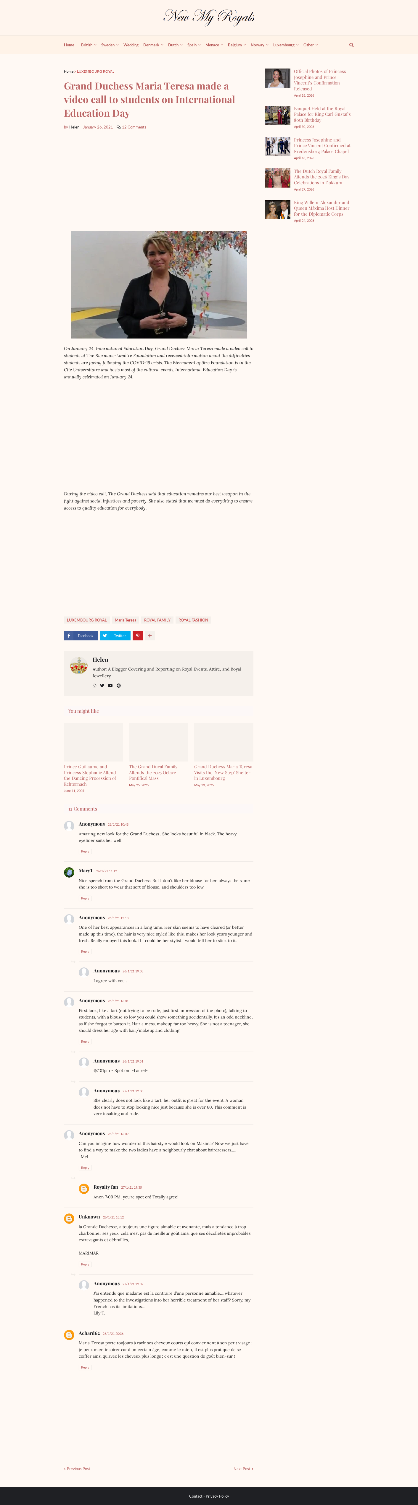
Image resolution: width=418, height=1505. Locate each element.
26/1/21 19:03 (133, 971)
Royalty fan (106, 1187)
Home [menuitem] (69, 45)
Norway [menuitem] (257, 45)
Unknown (89, 1216)
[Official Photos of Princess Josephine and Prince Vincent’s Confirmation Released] (277, 78)
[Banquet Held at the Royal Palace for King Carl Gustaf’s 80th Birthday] (277, 115)
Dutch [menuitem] (173, 45)
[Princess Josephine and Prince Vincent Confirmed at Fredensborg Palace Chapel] (277, 146)
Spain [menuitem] (192, 45)
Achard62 (89, 1333)
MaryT (86, 870)
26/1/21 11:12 (106, 871)
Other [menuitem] (308, 45)
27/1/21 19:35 (131, 1187)
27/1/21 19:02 (133, 1284)
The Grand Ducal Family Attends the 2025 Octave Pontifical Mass (153, 772)
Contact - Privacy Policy (209, 1496)
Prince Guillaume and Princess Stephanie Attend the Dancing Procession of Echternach (90, 775)
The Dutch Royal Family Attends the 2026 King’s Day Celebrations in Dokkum (322, 177)
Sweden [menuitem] (108, 45)
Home (68, 71)
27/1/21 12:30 (133, 1091)
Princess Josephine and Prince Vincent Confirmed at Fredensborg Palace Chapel (322, 145)
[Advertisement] (158, 180)
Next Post (242, 1468)
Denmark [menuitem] (151, 45)
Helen (100, 659)
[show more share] (150, 635)
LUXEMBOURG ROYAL (95, 71)
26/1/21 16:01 (118, 1001)
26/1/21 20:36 (113, 1333)
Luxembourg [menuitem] (284, 45)
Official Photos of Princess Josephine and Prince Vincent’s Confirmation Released (320, 80)
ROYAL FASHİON (193, 620)
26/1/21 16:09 (118, 1134)
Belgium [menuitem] (235, 45)
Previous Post (78, 1468)
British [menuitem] (86, 45)
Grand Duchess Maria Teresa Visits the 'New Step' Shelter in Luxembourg (223, 772)
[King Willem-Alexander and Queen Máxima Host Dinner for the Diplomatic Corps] (277, 209)
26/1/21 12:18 (118, 918)
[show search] (348, 45)
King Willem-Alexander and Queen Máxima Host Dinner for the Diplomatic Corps (322, 208)
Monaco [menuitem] (212, 45)
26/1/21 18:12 (113, 1217)
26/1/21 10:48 (118, 824)
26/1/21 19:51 (133, 1061)
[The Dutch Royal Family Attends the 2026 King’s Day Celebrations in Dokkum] (277, 178)
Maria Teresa (125, 620)
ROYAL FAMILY (157, 620)
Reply (85, 851)
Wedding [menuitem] (131, 45)
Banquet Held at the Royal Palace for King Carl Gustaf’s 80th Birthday (322, 114)
